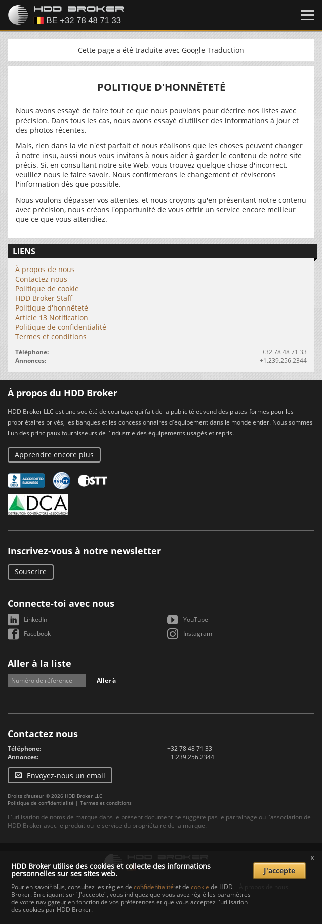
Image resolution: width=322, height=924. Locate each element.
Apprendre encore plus (54, 454)
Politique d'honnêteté (51, 308)
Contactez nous (41, 279)
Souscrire (31, 571)
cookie (200, 886)
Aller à (106, 680)
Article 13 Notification (51, 317)
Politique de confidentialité (60, 327)
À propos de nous (45, 269)
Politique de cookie (47, 288)
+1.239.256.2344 (283, 360)
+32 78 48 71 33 (284, 352)
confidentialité (154, 886)
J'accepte (279, 870)
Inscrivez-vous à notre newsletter (84, 551)
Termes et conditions (51, 336)
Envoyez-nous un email (66, 775)
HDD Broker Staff (43, 298)
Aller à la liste (39, 663)
